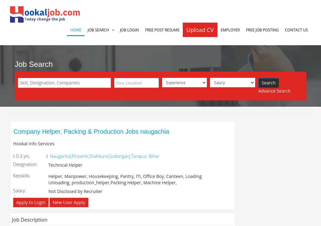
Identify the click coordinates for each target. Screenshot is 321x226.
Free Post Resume (162, 30)
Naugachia (60, 156)
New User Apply (69, 202)
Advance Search (274, 91)
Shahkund (99, 156)
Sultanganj (120, 156)
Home (76, 30)
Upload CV (200, 30)
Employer (230, 30)
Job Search (98, 30)
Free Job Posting (262, 30)
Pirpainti (80, 156)
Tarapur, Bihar (145, 156)
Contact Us (296, 30)
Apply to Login (30, 202)
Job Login (129, 30)
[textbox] (66, 83)
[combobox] (64, 83)
